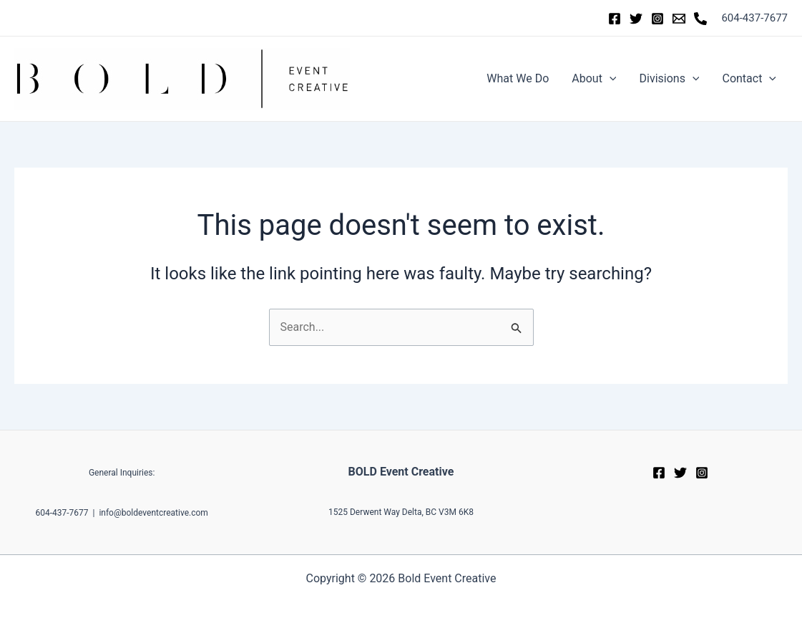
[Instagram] (657, 18)
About (594, 78)
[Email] (679, 18)
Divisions (669, 78)
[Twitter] (636, 18)
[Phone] (700, 18)
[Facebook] (614, 18)
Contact (749, 78)
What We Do (517, 78)
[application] (609, 78)
